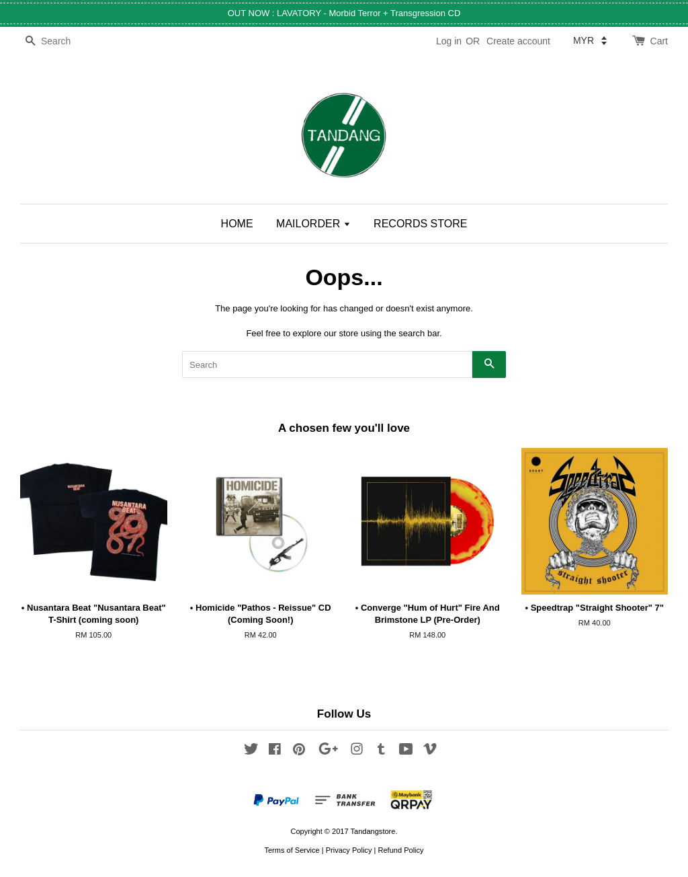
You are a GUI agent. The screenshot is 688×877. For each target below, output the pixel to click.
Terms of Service (291, 850)
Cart (659, 41)
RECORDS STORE (420, 223)
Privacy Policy (349, 850)
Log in (449, 41)
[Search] (60, 41)
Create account (518, 41)
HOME (237, 223)
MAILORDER (313, 223)
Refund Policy (400, 850)
